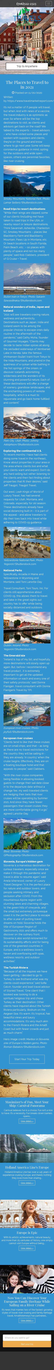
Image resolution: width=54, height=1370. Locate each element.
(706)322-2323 (26, 3)
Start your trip (27, 1344)
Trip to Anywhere (27, 66)
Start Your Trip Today (27, 1059)
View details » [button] (27, 1121)
